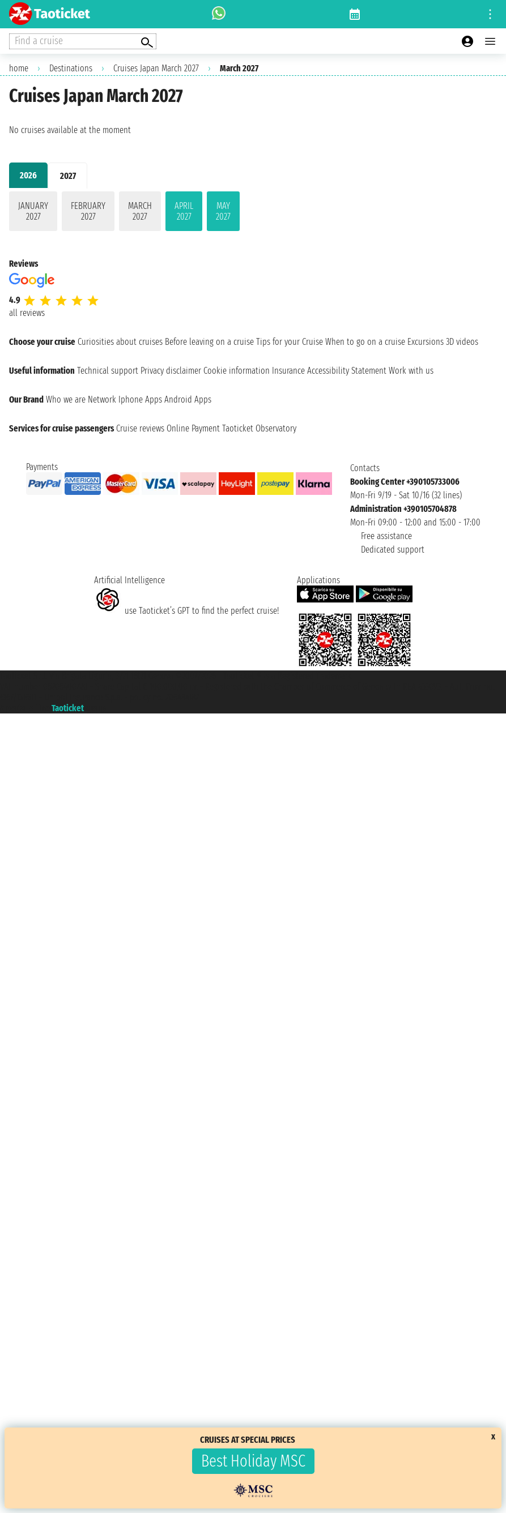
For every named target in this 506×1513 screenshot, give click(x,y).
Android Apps (187, 399)
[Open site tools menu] (490, 14)
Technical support (107, 370)
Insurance (288, 370)
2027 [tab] (68, 175)
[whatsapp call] (219, 14)
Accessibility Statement (346, 370)
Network (102, 399)
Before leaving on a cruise (209, 341)
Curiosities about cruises (120, 341)
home (18, 68)
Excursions (425, 341)
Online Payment (193, 428)
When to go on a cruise (365, 341)
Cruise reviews (140, 428)
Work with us (411, 370)
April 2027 (184, 211)
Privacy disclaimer (171, 370)
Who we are (66, 399)
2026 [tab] (28, 175)
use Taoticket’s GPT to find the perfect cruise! (186, 610)
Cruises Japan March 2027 (156, 68)
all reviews (27, 312)
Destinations (70, 68)
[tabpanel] (253, 213)
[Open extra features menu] (82, 41)
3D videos (462, 341)
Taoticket (68, 708)
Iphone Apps (140, 399)
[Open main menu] (490, 41)
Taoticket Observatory (259, 428)
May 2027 (223, 211)
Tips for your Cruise (289, 341)
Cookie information (236, 370)
